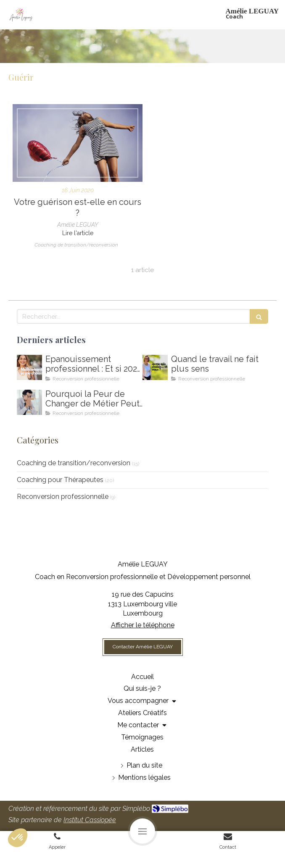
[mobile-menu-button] (142, 831)
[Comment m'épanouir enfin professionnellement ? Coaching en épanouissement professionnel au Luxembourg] (29, 367)
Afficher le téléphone (142, 625)
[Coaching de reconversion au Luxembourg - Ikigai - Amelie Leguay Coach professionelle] (29, 402)
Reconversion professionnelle (62, 497)
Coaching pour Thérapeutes (60, 480)
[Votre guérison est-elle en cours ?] (77, 143)
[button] (18, 838)
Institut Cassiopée (89, 820)
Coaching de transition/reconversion (73, 463)
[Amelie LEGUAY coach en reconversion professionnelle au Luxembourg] (155, 367)
